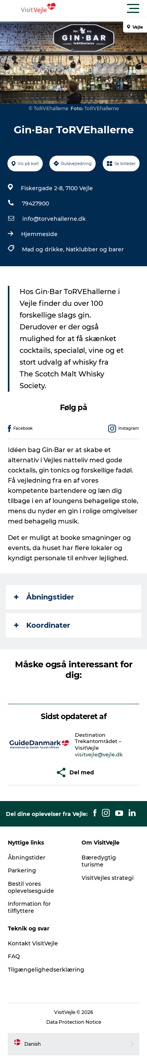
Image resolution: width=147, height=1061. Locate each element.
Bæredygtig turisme (99, 861)
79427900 (35, 203)
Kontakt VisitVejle (33, 943)
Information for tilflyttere (29, 907)
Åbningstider (44, 597)
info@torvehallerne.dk (54, 218)
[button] (108, 8)
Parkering (22, 870)
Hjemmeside (39, 234)
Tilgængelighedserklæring (46, 969)
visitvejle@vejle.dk (99, 754)
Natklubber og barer (95, 249)
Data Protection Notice (73, 1022)
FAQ (14, 956)
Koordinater (42, 625)
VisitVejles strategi (108, 877)
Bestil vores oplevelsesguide (31, 887)
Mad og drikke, (44, 249)
